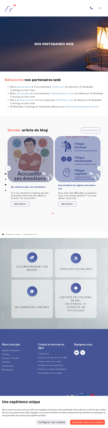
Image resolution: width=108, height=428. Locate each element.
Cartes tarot (58, 87)
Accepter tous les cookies (87, 422)
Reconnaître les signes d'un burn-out (77, 187)
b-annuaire (24, 93)
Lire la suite (20, 204)
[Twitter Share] (5, 185)
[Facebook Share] (5, 179)
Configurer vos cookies (51, 422)
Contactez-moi (43, 354)
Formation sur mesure (10, 358)
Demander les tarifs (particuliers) (50, 365)
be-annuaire (25, 87)
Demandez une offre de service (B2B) (52, 358)
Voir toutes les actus (90, 130)
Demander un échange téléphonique (52, 369)
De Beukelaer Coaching (11, 234)
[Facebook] (76, 353)
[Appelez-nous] (91, 8)
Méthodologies (7, 370)
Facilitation (6, 362)
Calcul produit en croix (62, 93)
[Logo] (10, 8)
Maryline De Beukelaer (11, 350)
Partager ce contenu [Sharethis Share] (5, 190)
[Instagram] (82, 353)
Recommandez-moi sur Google (50, 373)
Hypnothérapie (8, 366)
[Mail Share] (5, 174)
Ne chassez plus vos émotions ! (28, 187)
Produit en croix (64, 100)
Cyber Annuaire (27, 100)
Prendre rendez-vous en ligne (49, 361)
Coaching (5, 354)
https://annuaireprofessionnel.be (82, 106)
